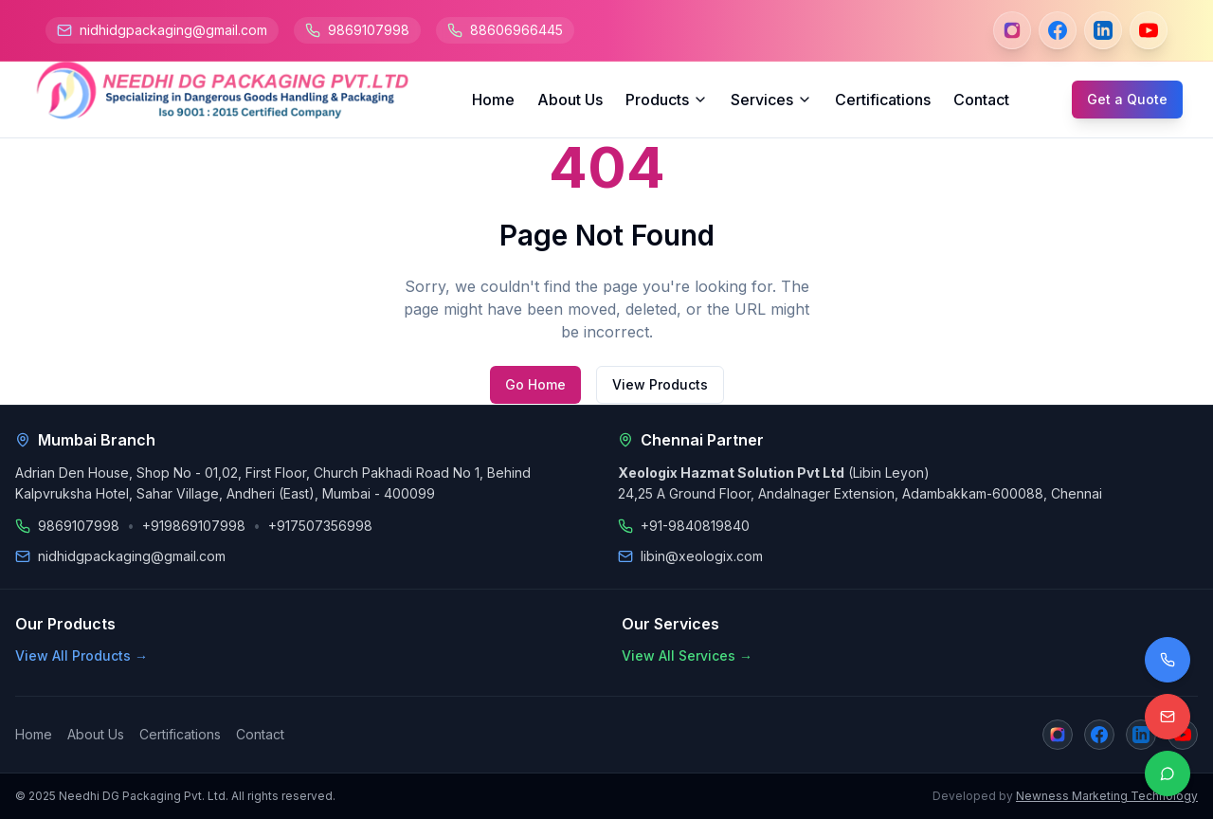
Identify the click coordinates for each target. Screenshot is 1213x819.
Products (666, 99)
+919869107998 (193, 526)
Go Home (535, 384)
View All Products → (81, 655)
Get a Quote (1127, 99)
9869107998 (368, 30)
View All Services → (687, 655)
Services (771, 99)
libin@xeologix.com (702, 556)
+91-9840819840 (695, 526)
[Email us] (1167, 716)
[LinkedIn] (1103, 30)
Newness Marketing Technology (1107, 796)
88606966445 (516, 30)
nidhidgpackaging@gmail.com (173, 30)
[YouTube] (1149, 30)
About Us (570, 99)
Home (493, 99)
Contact (981, 99)
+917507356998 (320, 526)
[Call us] (1167, 659)
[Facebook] (1058, 30)
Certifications (883, 99)
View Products (660, 384)
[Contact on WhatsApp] (1167, 773)
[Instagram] (1012, 30)
